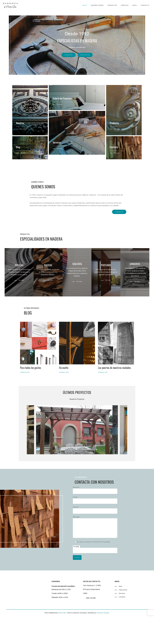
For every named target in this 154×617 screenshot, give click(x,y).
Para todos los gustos (30, 367)
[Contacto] (120, 597)
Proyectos (85, 55)
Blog (134, 5)
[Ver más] (57, 104)
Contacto (145, 5)
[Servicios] (120, 593)
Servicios (125, 5)
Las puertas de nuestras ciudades (114, 367)
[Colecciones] (121, 589)
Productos (112, 5)
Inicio (84, 5)
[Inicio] (118, 586)
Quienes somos (97, 5)
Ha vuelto (63, 367)
